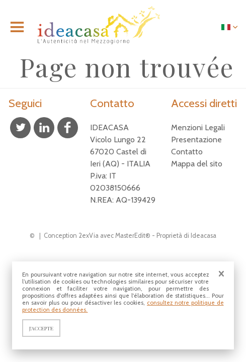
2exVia (88, 235)
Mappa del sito (196, 163)
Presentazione (196, 139)
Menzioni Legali (198, 127)
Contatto (187, 151)
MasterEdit (130, 235)
